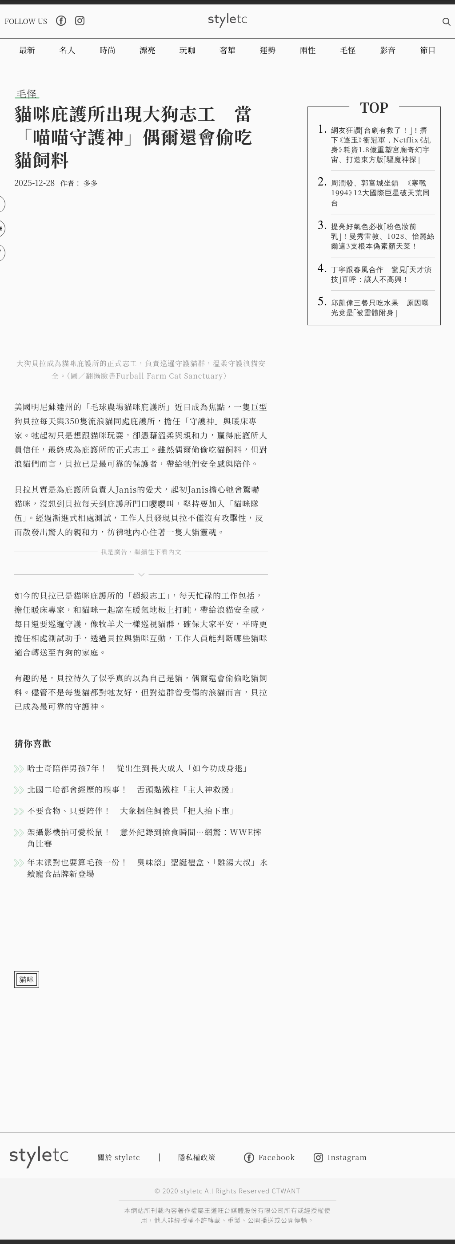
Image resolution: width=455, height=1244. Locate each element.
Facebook (269, 1158)
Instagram (340, 1157)
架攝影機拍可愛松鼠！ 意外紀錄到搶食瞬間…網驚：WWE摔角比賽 (144, 837)
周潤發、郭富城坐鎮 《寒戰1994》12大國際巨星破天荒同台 (380, 192)
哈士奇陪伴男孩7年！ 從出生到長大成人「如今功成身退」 (139, 768)
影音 (388, 49)
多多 (90, 183)
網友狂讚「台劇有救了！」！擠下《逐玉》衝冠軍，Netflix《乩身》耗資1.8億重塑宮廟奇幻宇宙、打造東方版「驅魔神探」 (381, 144)
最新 (27, 49)
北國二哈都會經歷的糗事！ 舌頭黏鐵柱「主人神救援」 (132, 789)
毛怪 (348, 49)
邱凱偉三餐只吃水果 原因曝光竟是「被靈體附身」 (380, 307)
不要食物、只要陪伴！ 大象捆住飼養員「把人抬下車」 (132, 810)
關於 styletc (118, 1157)
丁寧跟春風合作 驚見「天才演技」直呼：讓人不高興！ (381, 273)
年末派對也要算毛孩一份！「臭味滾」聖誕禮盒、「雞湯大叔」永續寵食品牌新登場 (147, 867)
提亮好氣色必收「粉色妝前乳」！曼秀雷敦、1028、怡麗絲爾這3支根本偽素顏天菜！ (383, 235)
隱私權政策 (197, 1157)
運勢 (267, 49)
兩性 (307, 49)
